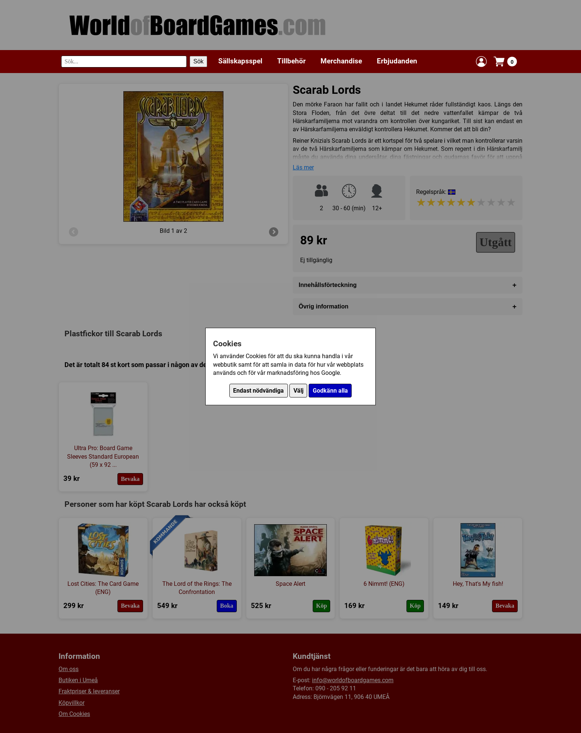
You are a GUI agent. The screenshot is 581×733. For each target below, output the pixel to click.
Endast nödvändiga (258, 390)
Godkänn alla (330, 390)
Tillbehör (291, 61)
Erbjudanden (397, 61)
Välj (298, 390)
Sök (198, 61)
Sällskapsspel (240, 61)
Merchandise (341, 61)
